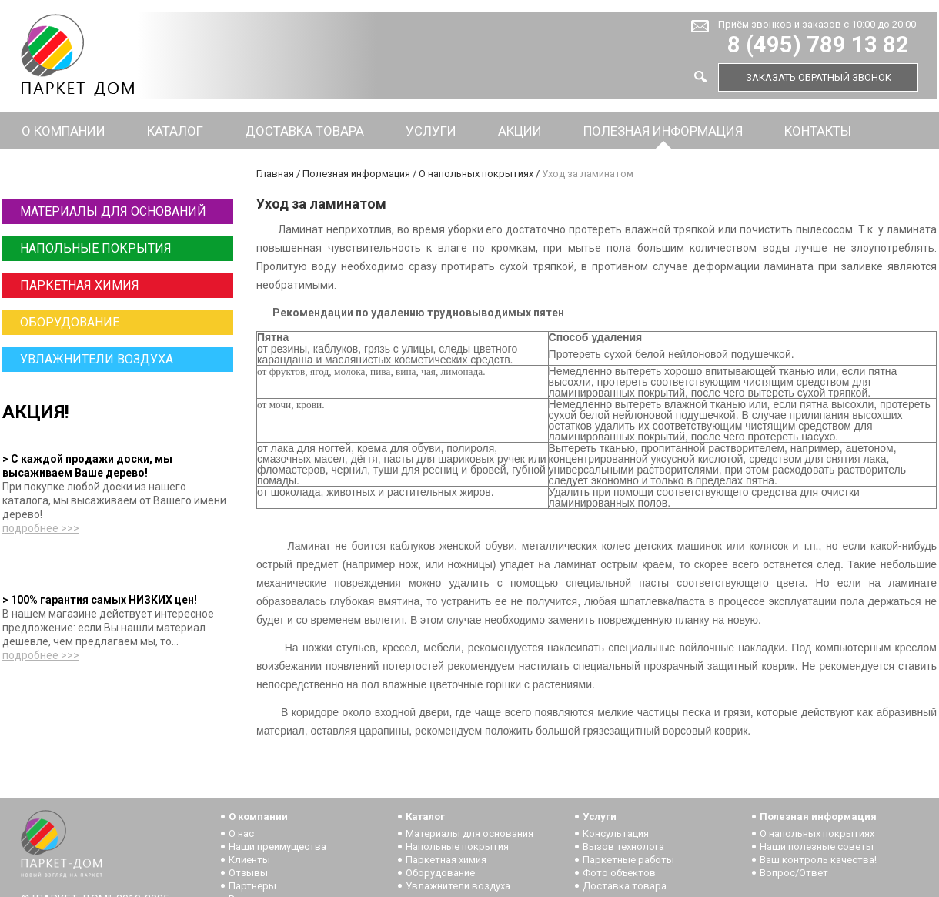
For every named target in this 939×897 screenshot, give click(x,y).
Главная (275, 173)
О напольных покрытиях (476, 173)
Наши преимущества (277, 846)
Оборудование (69, 322)
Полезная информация (663, 131)
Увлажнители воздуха (96, 359)
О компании (63, 131)
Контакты (817, 131)
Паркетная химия (79, 285)
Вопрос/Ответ (794, 873)
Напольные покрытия (96, 248)
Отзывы (248, 873)
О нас (241, 833)
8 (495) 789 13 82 (818, 45)
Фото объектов (619, 873)
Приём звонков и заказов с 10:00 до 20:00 (817, 24)
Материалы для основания (469, 833)
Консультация (616, 833)
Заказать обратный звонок (818, 77)
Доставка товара (304, 131)
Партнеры (252, 886)
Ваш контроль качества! (818, 859)
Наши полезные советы (817, 846)
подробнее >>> (40, 528)
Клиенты (249, 859)
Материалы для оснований (113, 211)
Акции (520, 131)
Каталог (175, 131)
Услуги (431, 131)
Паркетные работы (628, 859)
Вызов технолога (623, 846)
